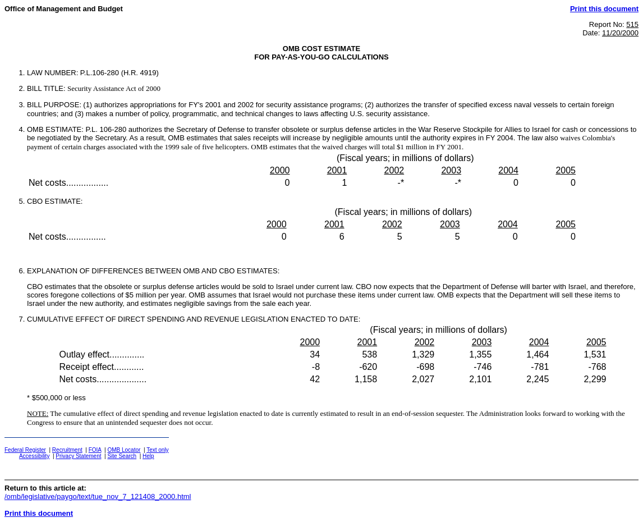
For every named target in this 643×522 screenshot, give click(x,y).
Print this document (604, 8)
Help (148, 456)
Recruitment (67, 450)
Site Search (121, 456)
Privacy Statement (78, 456)
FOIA (95, 450)
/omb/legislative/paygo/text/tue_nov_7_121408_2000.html (97, 496)
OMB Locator (123, 450)
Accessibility (34, 456)
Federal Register (25, 450)
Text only (157, 450)
